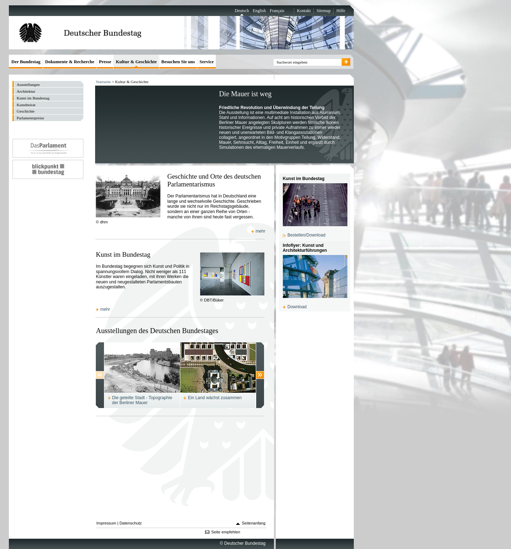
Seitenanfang (254, 523)
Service (206, 61)
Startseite (103, 82)
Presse (105, 61)
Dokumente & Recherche (69, 61)
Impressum (106, 523)
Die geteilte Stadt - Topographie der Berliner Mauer (142, 400)
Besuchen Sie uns (178, 61)
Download (297, 306)
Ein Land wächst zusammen (215, 397)
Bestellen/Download (306, 235)
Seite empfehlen (225, 532)
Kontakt (304, 10)
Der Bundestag (25, 61)
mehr (260, 231)
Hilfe (340, 10)
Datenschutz (131, 523)
